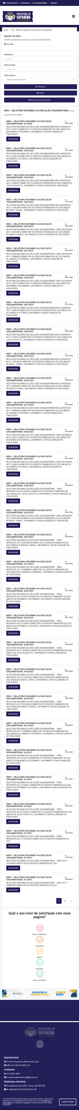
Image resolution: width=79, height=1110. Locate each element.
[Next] (64, 901)
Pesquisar (40, 87)
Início (6, 30)
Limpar (40, 93)
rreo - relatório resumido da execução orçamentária (31, 30)
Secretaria (9, 75)
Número (8, 55)
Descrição (9, 65)
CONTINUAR (68, 1102)
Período (8, 44)
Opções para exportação (39, 100)
